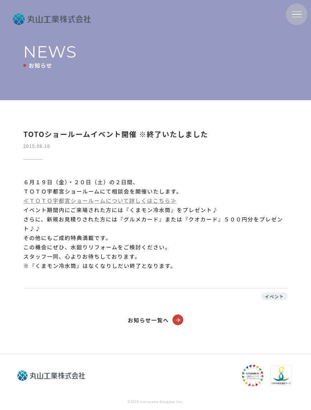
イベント (274, 296)
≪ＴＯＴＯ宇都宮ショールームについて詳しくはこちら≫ (99, 200)
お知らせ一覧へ (155, 319)
